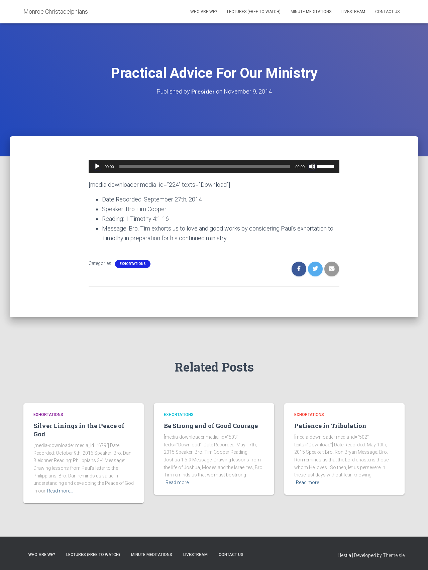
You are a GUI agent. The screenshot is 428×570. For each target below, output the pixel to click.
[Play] (97, 166)
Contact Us (387, 11)
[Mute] (312, 166)
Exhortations (133, 264)
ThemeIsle (394, 555)
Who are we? (203, 11)
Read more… (60, 490)
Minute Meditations (311, 11)
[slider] (204, 166)
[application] (214, 166)
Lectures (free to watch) (254, 11)
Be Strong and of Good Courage (211, 426)
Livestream (353, 11)
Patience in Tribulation (330, 426)
